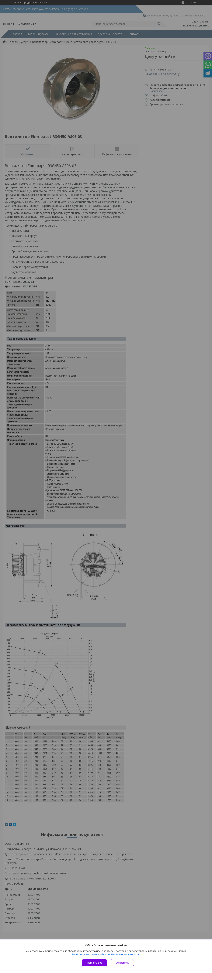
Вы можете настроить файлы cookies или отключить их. (104, 954)
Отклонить (122, 962)
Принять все (94, 962)
